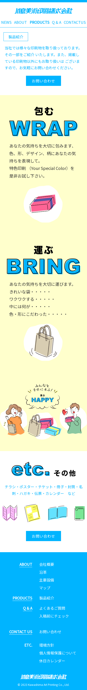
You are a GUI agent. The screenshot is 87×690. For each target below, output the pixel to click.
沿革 (43, 572)
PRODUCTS (39, 22)
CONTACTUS (75, 22)
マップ (44, 588)
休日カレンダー (52, 660)
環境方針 (46, 645)
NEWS (6, 22)
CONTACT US (20, 631)
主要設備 (46, 580)
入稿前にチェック (54, 616)
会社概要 (46, 564)
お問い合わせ (43, 81)
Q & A (56, 22)
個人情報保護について (57, 653)
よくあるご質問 (52, 608)
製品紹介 (46, 598)
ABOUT (20, 22)
